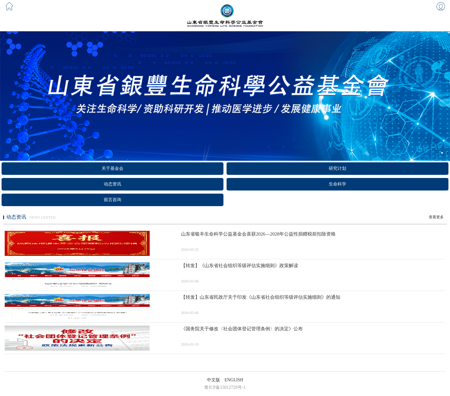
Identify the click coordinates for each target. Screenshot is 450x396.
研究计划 (337, 168)
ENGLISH (234, 380)
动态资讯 (112, 184)
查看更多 (436, 217)
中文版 (213, 380)
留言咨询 (112, 199)
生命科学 (337, 184)
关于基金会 (112, 168)
